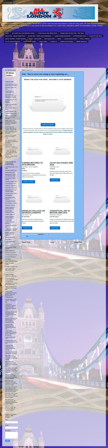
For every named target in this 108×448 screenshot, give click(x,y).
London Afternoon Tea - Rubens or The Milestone (11, 101)
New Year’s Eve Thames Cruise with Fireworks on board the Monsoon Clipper (11, 383)
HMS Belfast (8, 195)
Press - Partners (85, 38)
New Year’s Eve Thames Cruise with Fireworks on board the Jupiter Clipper (11, 401)
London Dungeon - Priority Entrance (10, 217)
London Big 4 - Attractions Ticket (9, 211)
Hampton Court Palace (11, 193)
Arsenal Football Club (10, 170)
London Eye (8, 220)
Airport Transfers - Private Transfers (15, 38)
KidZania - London (10, 205)
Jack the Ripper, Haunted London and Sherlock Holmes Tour (11, 96)
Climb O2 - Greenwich (11, 185)
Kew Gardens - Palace (11, 203)
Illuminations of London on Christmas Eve (11, 283)
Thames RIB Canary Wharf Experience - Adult (10, 137)
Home (7, 33)
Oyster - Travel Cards (35, 38)
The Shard (8, 259)
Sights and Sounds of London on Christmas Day (10, 288)
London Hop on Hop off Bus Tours (47, 33)
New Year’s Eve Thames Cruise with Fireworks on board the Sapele (11, 357)
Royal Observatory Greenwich (10, 242)
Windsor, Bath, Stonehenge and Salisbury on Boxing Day (10, 326)
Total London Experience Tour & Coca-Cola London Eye (11, 146)
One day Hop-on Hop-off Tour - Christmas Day (11, 301)
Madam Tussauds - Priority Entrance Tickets (10, 234)
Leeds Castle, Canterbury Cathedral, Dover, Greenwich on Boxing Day (11, 333)
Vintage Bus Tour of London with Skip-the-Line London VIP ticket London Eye (11, 152)
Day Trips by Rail (49, 38)
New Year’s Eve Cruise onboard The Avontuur (11, 352)
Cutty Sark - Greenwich (11, 187)
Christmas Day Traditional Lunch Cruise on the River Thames (10, 347)
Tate (27, 236)
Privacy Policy (43, 41)
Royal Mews (8, 239)
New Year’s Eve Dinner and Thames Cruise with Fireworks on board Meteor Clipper (11, 395)
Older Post (78, 242)
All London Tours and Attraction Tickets (23, 33)
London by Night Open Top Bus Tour (11, 105)
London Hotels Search (70, 38)
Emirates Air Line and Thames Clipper (10, 190)
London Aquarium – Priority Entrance (10, 208)
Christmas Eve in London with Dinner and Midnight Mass (11, 280)
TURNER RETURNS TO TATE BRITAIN (32, 164)
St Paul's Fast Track (10, 252)
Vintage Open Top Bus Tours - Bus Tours (72, 33)
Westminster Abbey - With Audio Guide (10, 269)
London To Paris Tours (95, 36)
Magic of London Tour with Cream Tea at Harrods (11, 117)
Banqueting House (10, 172)
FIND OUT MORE (48, 124)
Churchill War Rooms (10, 183)
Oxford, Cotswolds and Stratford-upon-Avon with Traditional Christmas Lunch (11, 320)
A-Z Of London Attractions (12, 41)
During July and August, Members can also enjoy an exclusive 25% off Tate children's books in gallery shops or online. (48, 132)
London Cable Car (10, 214)
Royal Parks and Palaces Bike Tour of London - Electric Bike (11, 128)
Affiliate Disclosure (81, 41)
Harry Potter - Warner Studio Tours (15, 36)
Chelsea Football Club (11, 181)
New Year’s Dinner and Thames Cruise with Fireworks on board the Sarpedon (11, 370)
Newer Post (26, 242)
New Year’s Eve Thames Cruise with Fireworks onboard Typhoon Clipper (10, 408)
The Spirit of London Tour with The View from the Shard (11, 141)
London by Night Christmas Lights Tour (11, 275)
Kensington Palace (10, 201)
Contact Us (53, 41)
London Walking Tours (11, 113)
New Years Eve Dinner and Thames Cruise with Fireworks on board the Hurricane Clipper (11, 389)
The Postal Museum (10, 257)
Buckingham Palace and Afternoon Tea (10, 175)
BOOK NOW (55, 180)
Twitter (59, 38)
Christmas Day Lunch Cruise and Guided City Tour (11, 342)
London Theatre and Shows (62, 36)
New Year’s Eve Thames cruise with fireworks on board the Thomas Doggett (11, 376)
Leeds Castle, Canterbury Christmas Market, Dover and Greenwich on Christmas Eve (11, 294)
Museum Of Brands (10, 237)
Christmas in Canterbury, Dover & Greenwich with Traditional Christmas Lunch (10, 307)
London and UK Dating (66, 41)
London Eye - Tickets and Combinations (39, 36)
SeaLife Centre (9, 245)
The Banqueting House (11, 254)
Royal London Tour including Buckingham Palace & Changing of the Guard (11, 122)
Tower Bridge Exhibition (11, 261)
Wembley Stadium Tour (11, 266)
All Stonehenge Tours (79, 36)
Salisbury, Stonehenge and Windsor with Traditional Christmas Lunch (11, 314)
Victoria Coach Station (29, 41)
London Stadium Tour (10, 111)
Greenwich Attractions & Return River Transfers (11, 84)
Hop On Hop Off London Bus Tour (9, 91)
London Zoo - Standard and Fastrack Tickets (11, 229)
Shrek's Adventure (10, 250)
